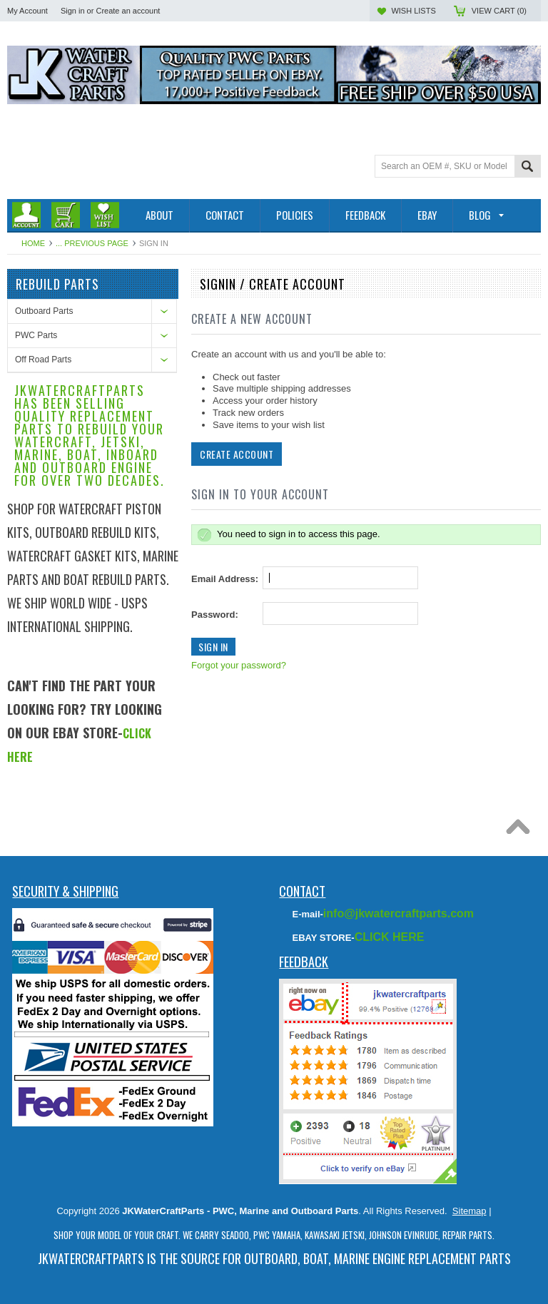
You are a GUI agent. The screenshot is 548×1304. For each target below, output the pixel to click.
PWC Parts (36, 335)
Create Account (236, 454)
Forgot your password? (238, 665)
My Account (27, 10)
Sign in (73, 10)
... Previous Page (92, 243)
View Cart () (499, 10)
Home (33, 243)
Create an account (128, 10)
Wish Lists (413, 10)
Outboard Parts (44, 311)
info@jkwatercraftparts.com (398, 913)
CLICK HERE (390, 937)
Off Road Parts (43, 360)
